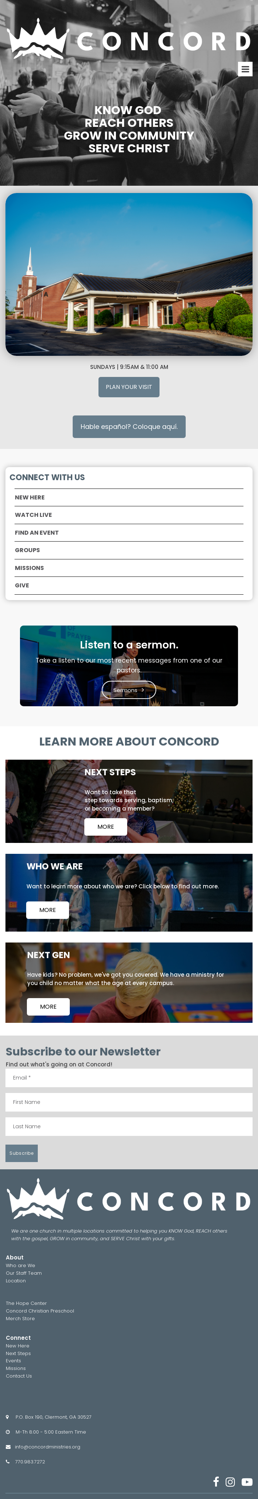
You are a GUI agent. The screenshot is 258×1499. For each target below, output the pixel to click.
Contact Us (19, 1376)
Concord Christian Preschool (40, 1310)
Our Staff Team (24, 1273)
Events (13, 1360)
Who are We (20, 1265)
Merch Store (20, 1318)
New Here (17, 1345)
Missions (16, 1368)
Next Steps (18, 1353)
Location (16, 1280)
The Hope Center (26, 1303)
